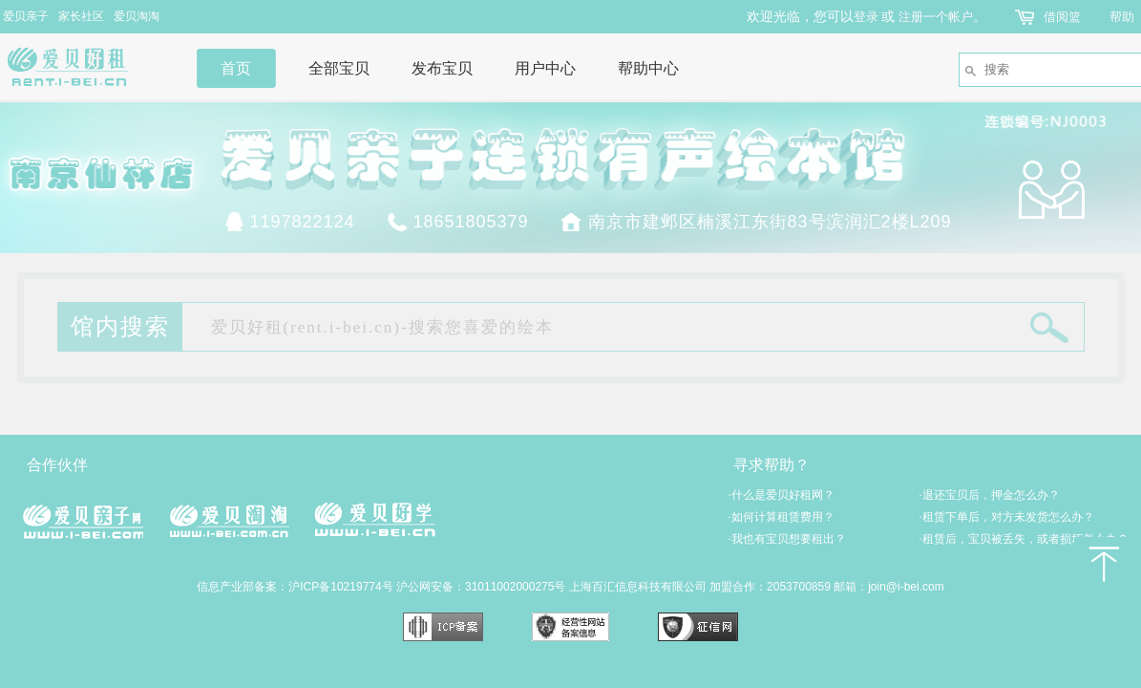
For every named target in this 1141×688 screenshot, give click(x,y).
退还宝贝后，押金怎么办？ (989, 495)
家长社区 (81, 16)
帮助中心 (648, 68)
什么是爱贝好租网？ (782, 495)
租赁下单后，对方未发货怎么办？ (1006, 517)
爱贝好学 (374, 519)
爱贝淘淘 (136, 16)
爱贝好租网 (83, 67)
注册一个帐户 (935, 17)
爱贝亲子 (26, 16)
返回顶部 (1102, 564)
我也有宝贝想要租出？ (787, 539)
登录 (866, 17)
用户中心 (545, 68)
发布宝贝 (442, 68)
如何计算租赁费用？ (782, 517)
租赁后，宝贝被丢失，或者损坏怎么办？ (1024, 539)
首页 (236, 68)
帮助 (1121, 17)
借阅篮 (1062, 17)
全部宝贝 (339, 68)
